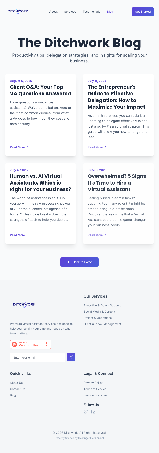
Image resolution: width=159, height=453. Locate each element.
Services (70, 11)
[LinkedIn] (93, 412)
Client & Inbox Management (102, 324)
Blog (110, 11)
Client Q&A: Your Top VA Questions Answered (40, 90)
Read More (19, 147)
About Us (16, 382)
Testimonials (91, 11)
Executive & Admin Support (102, 305)
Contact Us (17, 389)
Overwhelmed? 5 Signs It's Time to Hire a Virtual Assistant (117, 183)
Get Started (143, 11)
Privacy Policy (93, 382)
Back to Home (79, 262)
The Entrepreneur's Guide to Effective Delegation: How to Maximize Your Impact (116, 97)
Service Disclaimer (96, 395)
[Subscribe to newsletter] (71, 357)
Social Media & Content (99, 311)
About (53, 11)
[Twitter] (86, 412)
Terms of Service (95, 389)
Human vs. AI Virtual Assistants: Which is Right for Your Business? (40, 183)
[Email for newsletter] (37, 357)
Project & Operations (98, 317)
